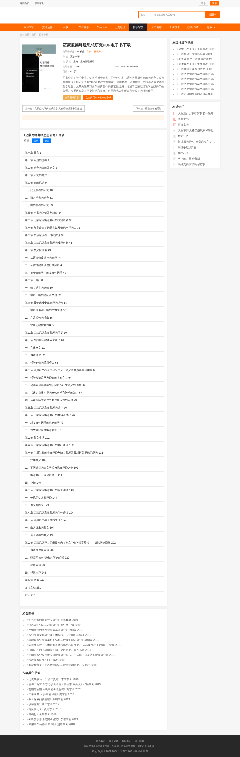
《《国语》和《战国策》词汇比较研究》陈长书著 (55, 650)
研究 (46, 140)
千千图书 (45, 16)
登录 (203, 3)
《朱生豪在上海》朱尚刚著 (192, 64)
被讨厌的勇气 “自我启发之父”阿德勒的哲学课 (204, 141)
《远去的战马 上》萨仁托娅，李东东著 (49, 679)
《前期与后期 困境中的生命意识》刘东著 (50, 689)
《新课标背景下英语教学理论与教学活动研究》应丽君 (58, 665)
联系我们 (101, 741)
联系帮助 (39, 3)
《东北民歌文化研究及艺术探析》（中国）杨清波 (55, 635)
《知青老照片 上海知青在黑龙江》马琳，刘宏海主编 (207, 59)
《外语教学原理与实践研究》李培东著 (48, 719)
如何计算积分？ (95, 51)
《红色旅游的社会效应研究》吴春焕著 (48, 620)
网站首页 (29, 27)
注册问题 (113, 741)
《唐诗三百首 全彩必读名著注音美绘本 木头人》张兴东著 (60, 684)
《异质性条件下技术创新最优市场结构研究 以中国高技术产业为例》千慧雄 (70, 645)
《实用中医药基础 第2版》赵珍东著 (47, 724)
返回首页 (24, 3)
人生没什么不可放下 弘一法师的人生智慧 (202, 113)
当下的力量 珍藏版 (189, 158)
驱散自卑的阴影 (153, 108)
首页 (34, 34)
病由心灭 (183, 153)
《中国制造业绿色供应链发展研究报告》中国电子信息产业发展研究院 (67, 655)
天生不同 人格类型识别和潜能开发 (198, 130)
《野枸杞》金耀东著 (38, 714)
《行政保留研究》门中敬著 (42, 660)
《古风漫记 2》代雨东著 (40, 709)
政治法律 (192, 27)
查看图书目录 (72, 97)
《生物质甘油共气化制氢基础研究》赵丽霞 (51, 630)
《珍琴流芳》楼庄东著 (39, 704)
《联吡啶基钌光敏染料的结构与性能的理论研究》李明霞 (59, 640)
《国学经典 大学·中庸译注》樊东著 (46, 694)
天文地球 (156, 27)
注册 (214, 3)
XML (140, 751)
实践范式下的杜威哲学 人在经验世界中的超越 (58, 108)
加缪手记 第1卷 (187, 147)
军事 (65, 27)
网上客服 (139, 741)
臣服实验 (183, 124)
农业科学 (83, 27)
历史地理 (120, 27)
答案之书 (183, 119)
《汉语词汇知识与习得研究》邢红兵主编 (50, 625)
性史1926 (183, 136)
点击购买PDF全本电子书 (98, 97)
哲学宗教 (138, 27)
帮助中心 (126, 741)
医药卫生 (101, 27)
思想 (36, 140)
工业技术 (174, 27)
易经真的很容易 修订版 (191, 164)
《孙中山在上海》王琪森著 (192, 49)
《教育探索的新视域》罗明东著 (44, 699)
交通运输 (47, 27)
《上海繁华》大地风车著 (190, 54)
